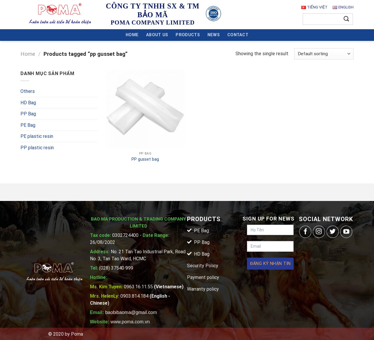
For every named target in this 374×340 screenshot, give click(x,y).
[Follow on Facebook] (305, 231)
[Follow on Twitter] (332, 231)
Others (27, 91)
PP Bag (28, 114)
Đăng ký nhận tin (270, 263)
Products (188, 34)
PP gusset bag (145, 159)
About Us (157, 34)
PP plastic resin (37, 147)
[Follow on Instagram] (319, 231)
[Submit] (346, 19)
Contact (237, 34)
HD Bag (28, 102)
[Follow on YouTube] (346, 231)
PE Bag (27, 125)
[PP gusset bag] (145, 109)
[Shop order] (324, 54)
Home (132, 34)
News (213, 34)
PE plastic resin (36, 136)
